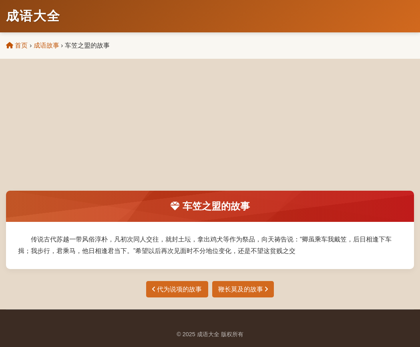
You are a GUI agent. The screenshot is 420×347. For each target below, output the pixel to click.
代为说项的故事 (177, 289)
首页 (17, 45)
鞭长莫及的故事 (243, 289)
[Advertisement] (210, 131)
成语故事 (46, 45)
